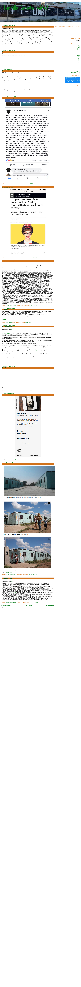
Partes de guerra (14, 183)
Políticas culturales (13, 363)
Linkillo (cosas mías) (26, 7)
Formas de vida (15, 47)
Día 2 (79, 69)
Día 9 (79, 61)
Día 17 (78, 53)
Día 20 (78, 49)
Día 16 (78, 54)
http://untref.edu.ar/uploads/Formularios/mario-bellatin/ (18, 459)
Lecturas (7, 66)
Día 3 (79, 68)
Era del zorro (8, 305)
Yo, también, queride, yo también (10, 98)
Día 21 (78, 48)
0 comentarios (27, 66)
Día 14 (78, 56)
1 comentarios (37, 47)
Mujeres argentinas (9, 322)
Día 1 (79, 70)
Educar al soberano (7, 326)
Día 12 (78, 58)
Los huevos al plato (7, 578)
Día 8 (79, 62)
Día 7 (79, 63)
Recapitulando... (6, 367)
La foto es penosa (6, 333)
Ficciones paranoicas (9, 47)
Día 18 (78, 51)
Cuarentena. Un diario (75, 72)
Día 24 (78, 45)
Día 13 (78, 57)
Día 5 (79, 65)
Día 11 (78, 59)
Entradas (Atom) (11, 607)
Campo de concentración (8, 464)
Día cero (78, 71)
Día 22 (78, 47)
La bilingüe (5, 309)
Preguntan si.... (6, 70)
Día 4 (79, 67)
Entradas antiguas (50, 605)
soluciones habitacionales (35, 349)
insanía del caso (7, 37)
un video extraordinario (12, 592)
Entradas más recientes (5, 605)
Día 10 (78, 60)
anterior (4, 319)
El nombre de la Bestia (8, 261)
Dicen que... (5, 51)
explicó (18, 345)
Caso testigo (5, 26)
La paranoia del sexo (7, 187)
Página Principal (28, 605)
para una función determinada (34, 350)
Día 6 (79, 64)
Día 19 (78, 50)
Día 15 (78, 55)
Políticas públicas (20, 363)
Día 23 (78, 46)
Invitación (4, 394)
